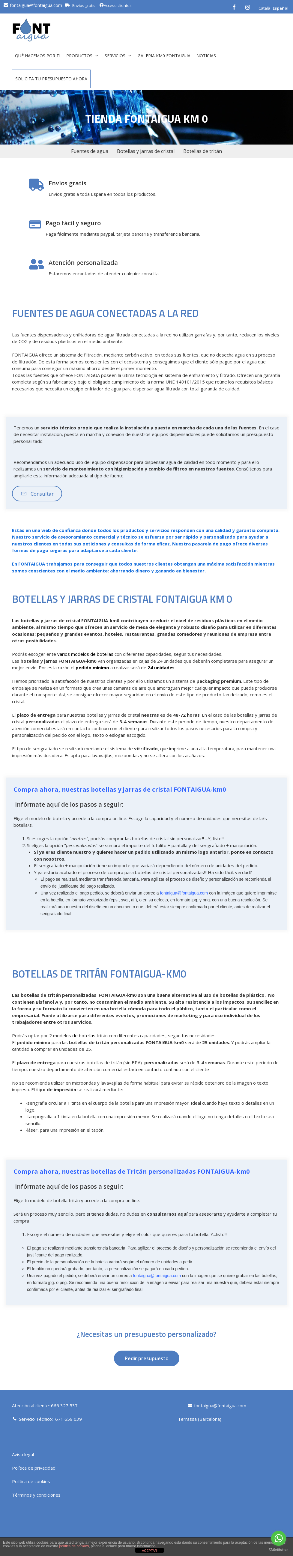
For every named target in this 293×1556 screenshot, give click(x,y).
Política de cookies (31, 1481)
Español (281, 8)
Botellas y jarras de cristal (146, 151)
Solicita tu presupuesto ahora (51, 79)
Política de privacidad (33, 1468)
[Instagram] (247, 6)
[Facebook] (234, 6)
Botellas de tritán (202, 151)
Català (264, 8)
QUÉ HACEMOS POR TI (37, 55)
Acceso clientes (115, 5)
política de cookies (74, 1546)
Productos (84, 56)
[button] (37, 493)
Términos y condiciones (36, 1495)
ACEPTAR (149, 1550)
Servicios (120, 56)
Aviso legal (23, 1454)
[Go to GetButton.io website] (278, 1550)
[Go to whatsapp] (278, 1538)
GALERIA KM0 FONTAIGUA (164, 55)
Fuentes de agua (89, 151)
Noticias (206, 55)
